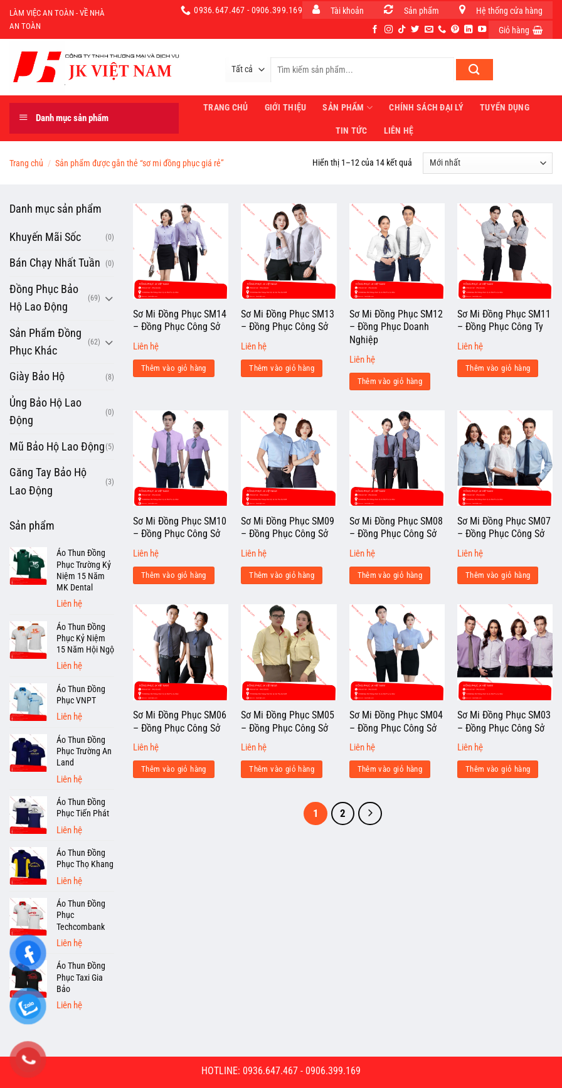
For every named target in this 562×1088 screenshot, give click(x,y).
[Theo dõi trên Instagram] (388, 30)
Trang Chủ (225, 107)
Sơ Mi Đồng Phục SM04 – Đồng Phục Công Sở (396, 721)
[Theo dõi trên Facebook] (375, 30)
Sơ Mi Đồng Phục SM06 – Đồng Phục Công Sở (179, 721)
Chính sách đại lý (426, 107)
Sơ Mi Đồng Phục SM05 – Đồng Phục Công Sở (287, 721)
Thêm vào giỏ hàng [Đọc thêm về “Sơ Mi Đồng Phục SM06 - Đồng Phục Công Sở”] (173, 769)
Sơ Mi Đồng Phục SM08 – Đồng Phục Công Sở (396, 527)
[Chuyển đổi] (108, 298)
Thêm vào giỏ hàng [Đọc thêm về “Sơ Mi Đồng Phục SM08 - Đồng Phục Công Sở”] (390, 575)
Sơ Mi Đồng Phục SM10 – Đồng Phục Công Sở (179, 527)
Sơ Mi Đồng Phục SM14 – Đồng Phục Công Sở (179, 320)
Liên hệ (399, 130)
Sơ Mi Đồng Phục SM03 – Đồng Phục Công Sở (504, 721)
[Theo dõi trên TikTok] (402, 30)
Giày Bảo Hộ (37, 376)
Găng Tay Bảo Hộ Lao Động (48, 481)
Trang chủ (26, 163)
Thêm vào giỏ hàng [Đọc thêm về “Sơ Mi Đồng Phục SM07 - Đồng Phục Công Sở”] (498, 575)
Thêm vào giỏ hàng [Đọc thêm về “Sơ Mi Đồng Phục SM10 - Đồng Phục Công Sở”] (173, 575)
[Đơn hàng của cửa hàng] (488, 163)
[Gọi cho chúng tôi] (442, 30)
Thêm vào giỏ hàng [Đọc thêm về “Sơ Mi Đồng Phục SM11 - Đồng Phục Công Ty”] (498, 368)
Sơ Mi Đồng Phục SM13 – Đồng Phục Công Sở (287, 320)
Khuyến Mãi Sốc (45, 237)
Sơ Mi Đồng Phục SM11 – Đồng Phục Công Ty (504, 320)
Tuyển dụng (504, 107)
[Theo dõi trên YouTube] (482, 30)
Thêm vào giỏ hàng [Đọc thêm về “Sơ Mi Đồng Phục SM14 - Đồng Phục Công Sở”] (173, 368)
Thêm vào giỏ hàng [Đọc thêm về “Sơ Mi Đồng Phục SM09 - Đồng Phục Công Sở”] (281, 575)
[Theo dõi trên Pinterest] (455, 30)
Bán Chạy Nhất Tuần (54, 263)
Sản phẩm (347, 108)
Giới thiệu (286, 107)
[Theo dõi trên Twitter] (415, 30)
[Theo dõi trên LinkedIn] (468, 30)
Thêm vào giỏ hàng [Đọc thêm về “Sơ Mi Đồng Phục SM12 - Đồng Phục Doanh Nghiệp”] (390, 381)
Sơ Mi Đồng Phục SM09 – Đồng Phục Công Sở (287, 527)
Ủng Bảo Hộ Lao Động (45, 412)
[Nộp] (474, 69)
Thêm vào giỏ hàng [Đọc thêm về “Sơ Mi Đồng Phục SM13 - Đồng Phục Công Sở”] (281, 368)
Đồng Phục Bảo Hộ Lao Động (43, 298)
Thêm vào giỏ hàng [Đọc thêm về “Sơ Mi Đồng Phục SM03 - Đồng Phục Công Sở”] (498, 769)
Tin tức (352, 130)
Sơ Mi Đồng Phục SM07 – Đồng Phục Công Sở (504, 527)
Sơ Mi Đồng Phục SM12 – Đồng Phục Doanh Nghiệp (396, 327)
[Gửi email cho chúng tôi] (429, 30)
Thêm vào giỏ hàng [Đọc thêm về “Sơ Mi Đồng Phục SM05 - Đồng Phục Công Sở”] (281, 769)
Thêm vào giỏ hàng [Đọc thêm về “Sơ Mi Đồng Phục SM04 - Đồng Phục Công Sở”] (390, 769)
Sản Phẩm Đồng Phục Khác (45, 342)
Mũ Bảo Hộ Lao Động (57, 446)
